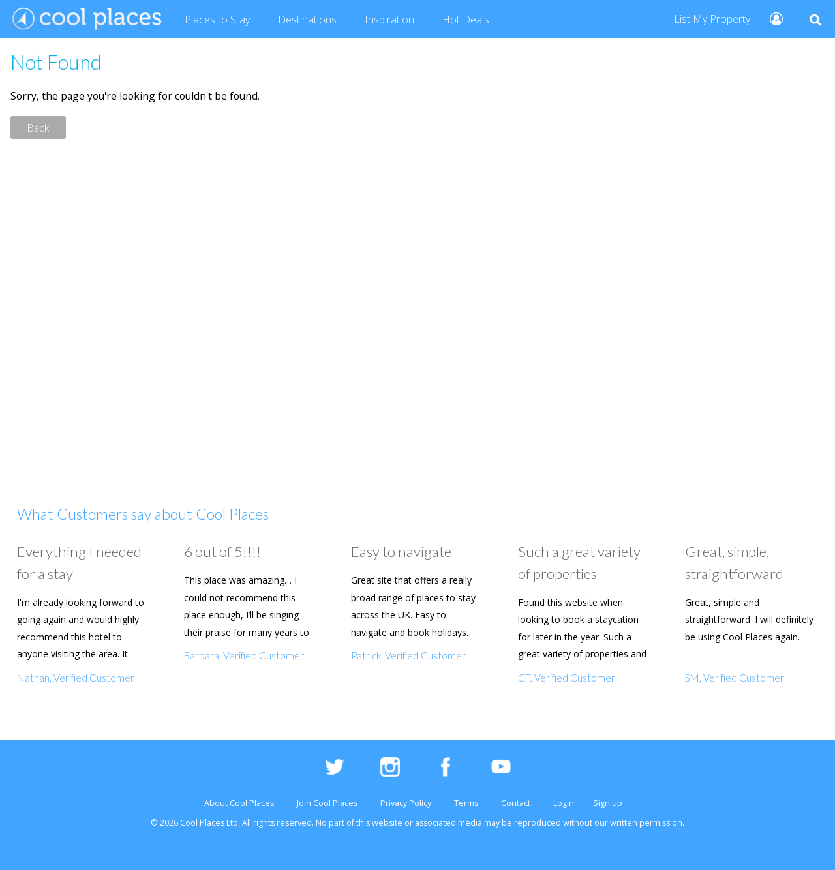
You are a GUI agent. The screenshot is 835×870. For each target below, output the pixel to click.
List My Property (712, 19)
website (387, 822)
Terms (466, 803)
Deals (465, 20)
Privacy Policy (405, 803)
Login (563, 803)
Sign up (607, 803)
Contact (515, 803)
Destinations (307, 19)
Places (217, 20)
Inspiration (389, 19)
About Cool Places (239, 803)
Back (38, 127)
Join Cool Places (327, 803)
